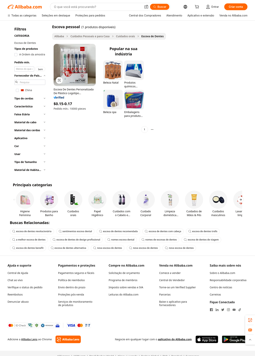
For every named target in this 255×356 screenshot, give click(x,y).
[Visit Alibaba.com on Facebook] (211, 309)
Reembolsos (15, 294)
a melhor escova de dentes (28, 239)
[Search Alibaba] (97, 7)
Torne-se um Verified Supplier (177, 287)
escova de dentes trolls (202, 231)
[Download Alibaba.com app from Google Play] (234, 339)
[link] (250, 320)
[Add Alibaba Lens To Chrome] (68, 339)
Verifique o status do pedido (25, 287)
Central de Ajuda (18, 273)
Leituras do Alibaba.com (124, 294)
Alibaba (59, 36)
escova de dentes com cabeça (163, 231)
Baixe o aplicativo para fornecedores (173, 303)
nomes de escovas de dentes (159, 239)
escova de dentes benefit (28, 248)
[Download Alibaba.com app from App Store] (207, 339)
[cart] (197, 7)
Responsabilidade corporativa (228, 280)
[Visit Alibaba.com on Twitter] (222, 309)
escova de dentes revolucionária (32, 231)
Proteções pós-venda (71, 294)
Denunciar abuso (18, 301)
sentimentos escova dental (75, 231)
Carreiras (215, 294)
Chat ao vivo (15, 280)
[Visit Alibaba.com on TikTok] (239, 309)
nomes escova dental (120, 239)
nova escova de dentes (107, 248)
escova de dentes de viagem (201, 239)
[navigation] (29, 99)
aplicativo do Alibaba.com (175, 339)
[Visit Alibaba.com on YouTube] (234, 309)
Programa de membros (123, 280)
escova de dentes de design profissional (76, 239)
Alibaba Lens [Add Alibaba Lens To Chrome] (29, 339)
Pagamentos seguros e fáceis (76, 273)
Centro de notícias (221, 287)
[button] (146, 7)
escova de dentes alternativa (68, 248)
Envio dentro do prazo (72, 287)
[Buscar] (159, 7)
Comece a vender (170, 273)
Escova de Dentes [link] (152, 36)
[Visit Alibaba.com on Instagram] (228, 309)
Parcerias (164, 294)
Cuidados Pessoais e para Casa (89, 36)
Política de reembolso (71, 280)
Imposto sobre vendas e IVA (126, 287)
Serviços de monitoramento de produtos (75, 303)
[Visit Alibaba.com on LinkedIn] (217, 309)
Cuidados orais (125, 36)
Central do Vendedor (172, 280)
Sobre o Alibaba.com (222, 273)
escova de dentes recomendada (118, 231)
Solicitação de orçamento (124, 273)
